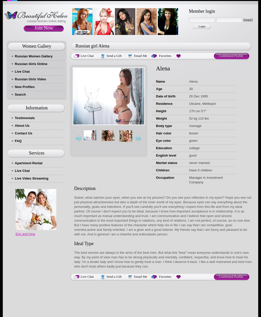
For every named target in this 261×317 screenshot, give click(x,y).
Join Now (43, 28)
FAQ (18, 141)
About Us (22, 126)
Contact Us (23, 133)
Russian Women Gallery (34, 56)
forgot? (248, 19)
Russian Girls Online (31, 64)
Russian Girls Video (30, 79)
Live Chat (22, 71)
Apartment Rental (28, 163)
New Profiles (25, 87)
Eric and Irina (25, 234)
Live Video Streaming (31, 178)
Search (20, 94)
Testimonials (25, 118)
